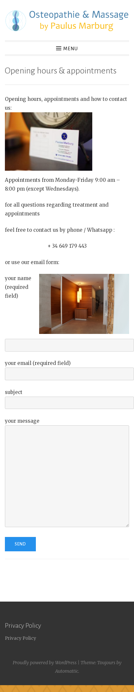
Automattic (66, 671)
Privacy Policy (20, 638)
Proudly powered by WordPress (45, 663)
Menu (70, 48)
